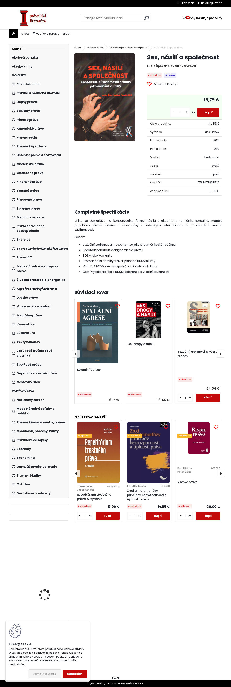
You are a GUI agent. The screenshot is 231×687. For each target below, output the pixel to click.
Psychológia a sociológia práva (128, 47)
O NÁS (25, 34)
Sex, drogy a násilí (140, 344)
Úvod (77, 47)
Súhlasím (74, 674)
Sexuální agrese (89, 370)
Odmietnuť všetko (44, 674)
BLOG (66, 34)
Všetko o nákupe (46, 34)
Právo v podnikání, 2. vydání (47, 585)
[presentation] (76, 354)
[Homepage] (13, 34)
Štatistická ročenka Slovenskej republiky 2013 (49, 547)
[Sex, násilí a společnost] (104, 97)
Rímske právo (187, 482)
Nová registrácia (211, 3)
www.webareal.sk (130, 683)
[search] (146, 18)
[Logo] (34, 18)
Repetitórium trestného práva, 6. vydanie (94, 497)
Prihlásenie (188, 3)
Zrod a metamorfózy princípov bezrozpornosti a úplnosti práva (147, 495)
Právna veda (95, 47)
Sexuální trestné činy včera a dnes (197, 354)
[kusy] (178, 112)
